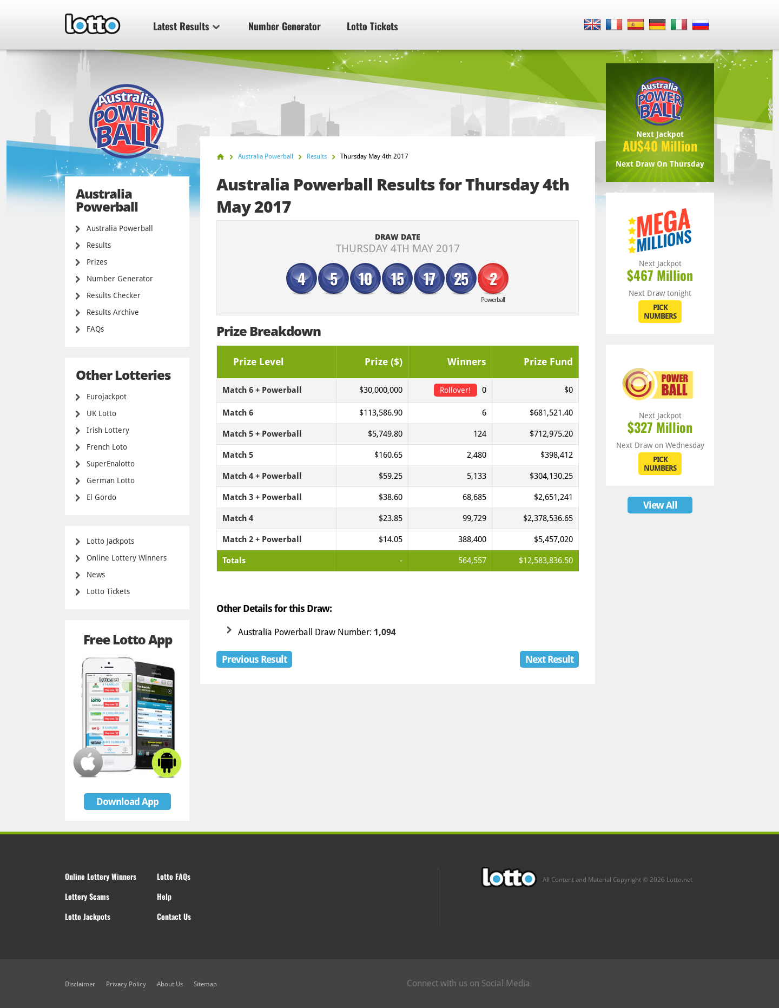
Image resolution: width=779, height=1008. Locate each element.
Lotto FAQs (173, 876)
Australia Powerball (120, 228)
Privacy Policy (126, 984)
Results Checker (114, 295)
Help (164, 896)
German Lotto (111, 480)
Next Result (549, 659)
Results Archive (113, 312)
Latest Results (186, 26)
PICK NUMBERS (660, 311)
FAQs (95, 329)
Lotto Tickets (372, 26)
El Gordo (101, 497)
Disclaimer (80, 984)
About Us (170, 984)
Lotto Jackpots (110, 541)
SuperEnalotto (111, 463)
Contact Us (174, 916)
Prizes (97, 262)
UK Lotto (101, 413)
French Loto (107, 447)
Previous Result (254, 659)
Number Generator (284, 26)
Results (99, 245)
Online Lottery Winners (127, 558)
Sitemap (205, 984)
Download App (127, 801)
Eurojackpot (107, 396)
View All (660, 505)
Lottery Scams (87, 896)
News (96, 574)
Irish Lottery (108, 430)
